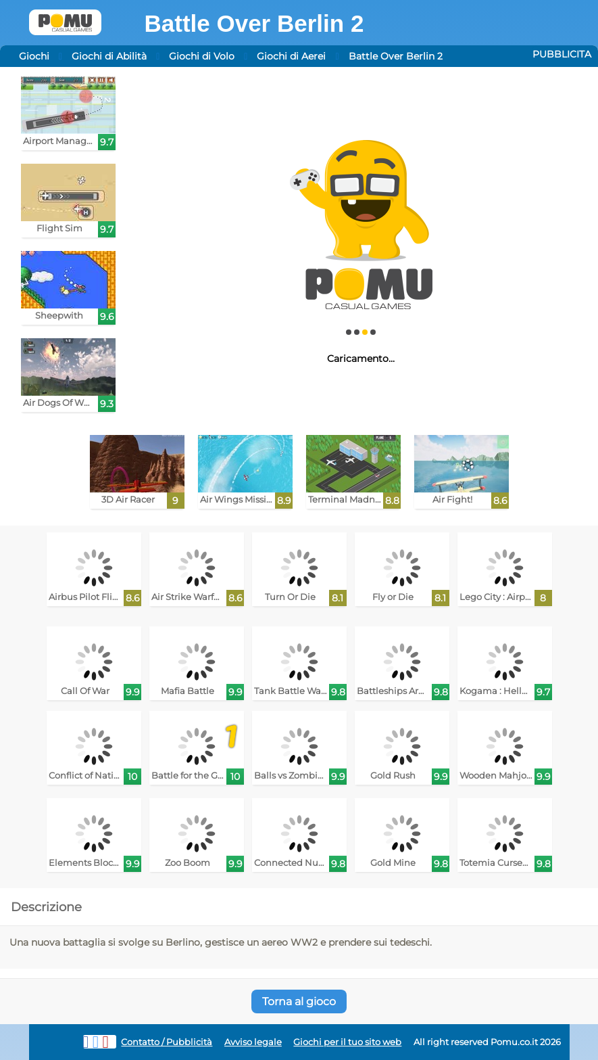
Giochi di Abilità (109, 56)
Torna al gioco (299, 1001)
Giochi (34, 56)
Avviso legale (253, 1042)
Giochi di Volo (201, 56)
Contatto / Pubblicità (166, 1042)
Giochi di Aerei (291, 56)
